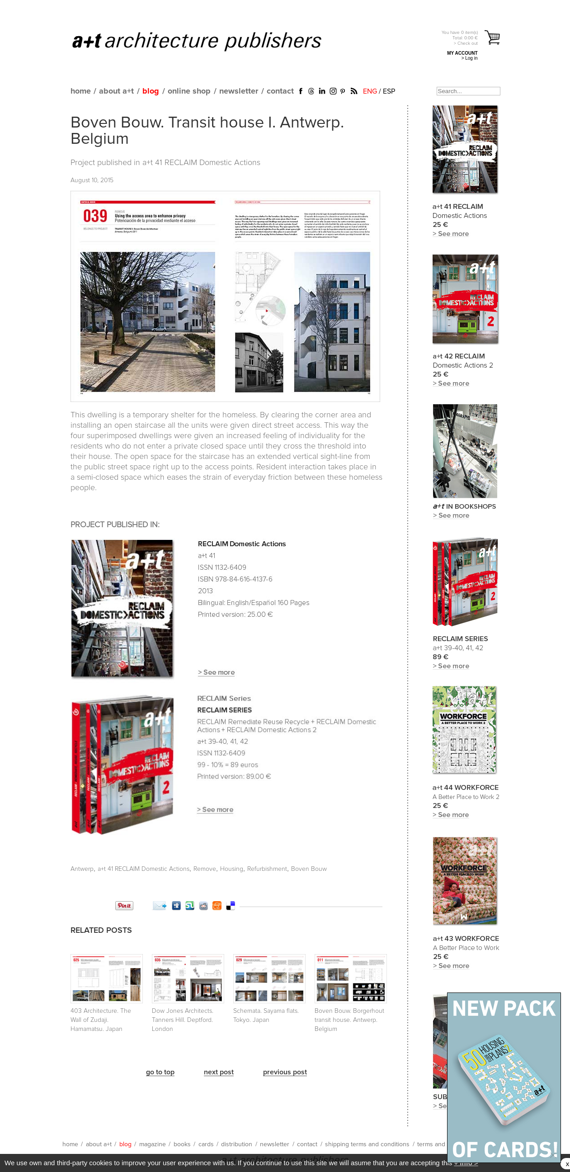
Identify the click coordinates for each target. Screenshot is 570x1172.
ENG (370, 91)
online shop (189, 91)
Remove (204, 869)
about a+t (116, 91)
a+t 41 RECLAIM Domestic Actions (201, 163)
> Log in (470, 58)
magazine (152, 1144)
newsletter (238, 91)
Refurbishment (267, 869)
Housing (231, 869)
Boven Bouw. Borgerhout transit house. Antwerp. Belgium (349, 1020)
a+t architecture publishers (208, 41)
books (182, 1144)
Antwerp (82, 869)
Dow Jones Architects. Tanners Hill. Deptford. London (182, 1020)
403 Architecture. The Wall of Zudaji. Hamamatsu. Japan (101, 1020)
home (81, 91)
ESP (389, 91)
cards (206, 1144)
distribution (236, 1144)
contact (280, 91)
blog (150, 91)
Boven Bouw (309, 869)
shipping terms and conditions (367, 1144)
